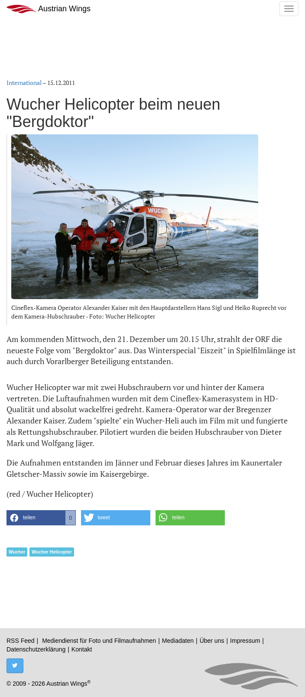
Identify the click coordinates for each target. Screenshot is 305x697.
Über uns (212, 640)
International (24, 82)
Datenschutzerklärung (35, 649)
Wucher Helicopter (52, 551)
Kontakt (81, 649)
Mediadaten (178, 640)
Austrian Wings (48, 8)
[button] (41, 517)
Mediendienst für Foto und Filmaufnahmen (99, 640)
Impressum (245, 640)
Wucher (17, 551)
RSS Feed (20, 640)
